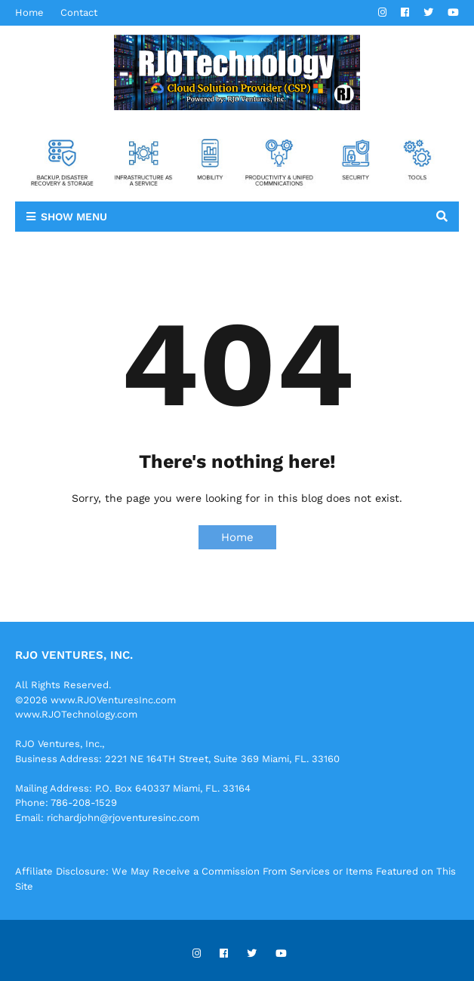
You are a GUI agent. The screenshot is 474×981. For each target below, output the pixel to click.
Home (29, 12)
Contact (78, 12)
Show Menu (74, 217)
